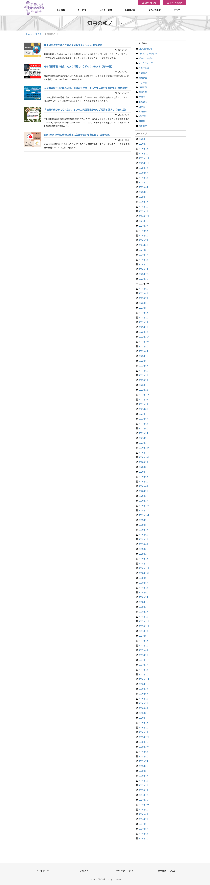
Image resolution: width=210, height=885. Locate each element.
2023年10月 (144, 283)
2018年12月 (144, 563)
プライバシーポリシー (126, 871)
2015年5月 (144, 770)
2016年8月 (144, 698)
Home (29, 33)
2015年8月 (144, 756)
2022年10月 (144, 341)
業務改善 (143, 101)
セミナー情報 (105, 10)
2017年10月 (144, 630)
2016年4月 (144, 717)
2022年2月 (144, 380)
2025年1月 (144, 211)
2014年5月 (144, 828)
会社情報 (61, 10)
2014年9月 (144, 809)
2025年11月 (144, 163)
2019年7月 (144, 529)
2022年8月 (144, 351)
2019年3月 (144, 548)
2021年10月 (144, 399)
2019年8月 (144, 524)
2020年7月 (144, 471)
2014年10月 (144, 804)
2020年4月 (144, 486)
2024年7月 (144, 240)
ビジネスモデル (146, 58)
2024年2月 (144, 264)
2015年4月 (144, 775)
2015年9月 (144, 751)
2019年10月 (144, 515)
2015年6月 (144, 766)
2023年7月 (144, 298)
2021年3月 (144, 433)
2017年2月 (144, 669)
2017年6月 (144, 650)
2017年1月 (144, 674)
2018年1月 (144, 616)
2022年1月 (144, 384)
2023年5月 (144, 307)
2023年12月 (144, 274)
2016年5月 (144, 712)
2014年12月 (144, 794)
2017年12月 (144, 621)
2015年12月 (144, 737)
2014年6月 (144, 823)
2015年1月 (144, 790)
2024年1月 (144, 269)
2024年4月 (144, 254)
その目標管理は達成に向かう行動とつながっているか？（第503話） (78, 66)
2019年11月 (144, 510)
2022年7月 (144, 356)
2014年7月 (144, 819)
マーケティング (146, 63)
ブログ (177, 10)
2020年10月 (144, 457)
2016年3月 (144, 722)
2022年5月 (144, 365)
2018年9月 (144, 577)
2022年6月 (144, 360)
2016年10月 (144, 688)
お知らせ (84, 871)
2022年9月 (144, 346)
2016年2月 (144, 727)
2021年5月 (144, 423)
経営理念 (143, 116)
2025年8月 (144, 177)
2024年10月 (144, 225)
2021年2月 (144, 438)
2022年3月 (144, 375)
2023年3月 (144, 317)
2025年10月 (144, 167)
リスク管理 (144, 68)
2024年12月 (144, 216)
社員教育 (143, 111)
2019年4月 (144, 544)
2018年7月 (144, 587)
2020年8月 (144, 466)
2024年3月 (144, 259)
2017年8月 (144, 640)
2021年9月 (144, 404)
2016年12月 (144, 679)
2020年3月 (144, 491)
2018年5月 (144, 597)
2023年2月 (144, 322)
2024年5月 (144, 249)
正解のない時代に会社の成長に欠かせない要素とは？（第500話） (77, 134)
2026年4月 (144, 138)
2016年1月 (144, 732)
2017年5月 (144, 655)
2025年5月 (144, 192)
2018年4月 (144, 602)
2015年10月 (144, 746)
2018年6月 (144, 592)
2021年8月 (144, 409)
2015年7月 (144, 761)
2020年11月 (144, 452)
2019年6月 (144, 534)
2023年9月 (144, 288)
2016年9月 (144, 693)
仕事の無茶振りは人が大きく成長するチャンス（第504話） (74, 45)
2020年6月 (144, 476)
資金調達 (143, 125)
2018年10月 (144, 573)
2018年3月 (144, 606)
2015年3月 (144, 780)
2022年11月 (144, 336)
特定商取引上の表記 (167, 871)
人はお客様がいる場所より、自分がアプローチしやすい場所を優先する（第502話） (86, 88)
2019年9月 (144, 520)
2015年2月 (144, 785)
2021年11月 (144, 394)
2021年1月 (144, 442)
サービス (82, 10)
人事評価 (143, 82)
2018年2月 (144, 611)
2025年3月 (144, 201)
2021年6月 (144, 418)
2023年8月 (144, 293)
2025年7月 (144, 182)
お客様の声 (130, 10)
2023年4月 (144, 312)
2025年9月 (144, 172)
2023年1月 (144, 327)
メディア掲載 (154, 10)
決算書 (142, 106)
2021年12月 (144, 389)
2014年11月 (144, 799)
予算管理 (143, 72)
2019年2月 (144, 553)
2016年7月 (144, 703)
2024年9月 (144, 230)
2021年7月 (144, 413)
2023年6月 (144, 302)
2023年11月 (144, 278)
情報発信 (143, 87)
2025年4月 (144, 196)
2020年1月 (144, 500)
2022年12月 (144, 331)
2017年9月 (144, 635)
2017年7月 (144, 645)
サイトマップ (43, 871)
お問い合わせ (149, 2)
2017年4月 (144, 659)
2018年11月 (144, 568)
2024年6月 (144, 245)
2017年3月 (144, 664)
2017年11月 (144, 626)
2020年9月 (144, 462)
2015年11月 (144, 741)
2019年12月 (144, 505)
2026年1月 (144, 153)
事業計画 (143, 77)
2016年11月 (144, 684)
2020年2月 (144, 495)
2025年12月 (144, 158)
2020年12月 (144, 447)
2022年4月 (144, 370)
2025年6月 (144, 187)
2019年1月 (144, 558)
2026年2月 (144, 148)
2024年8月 (144, 235)
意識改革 (143, 92)
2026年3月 (144, 143)
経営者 (142, 121)
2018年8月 (144, 582)
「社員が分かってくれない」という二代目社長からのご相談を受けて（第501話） (85, 109)
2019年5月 (144, 539)
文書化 (142, 96)
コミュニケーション (148, 53)
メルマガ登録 (174, 2)
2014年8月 (144, 814)
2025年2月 (144, 206)
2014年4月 (144, 833)
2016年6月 (144, 708)
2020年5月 (144, 481)
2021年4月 (144, 428)
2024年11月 (144, 220)
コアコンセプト (146, 48)
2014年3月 (144, 838)
